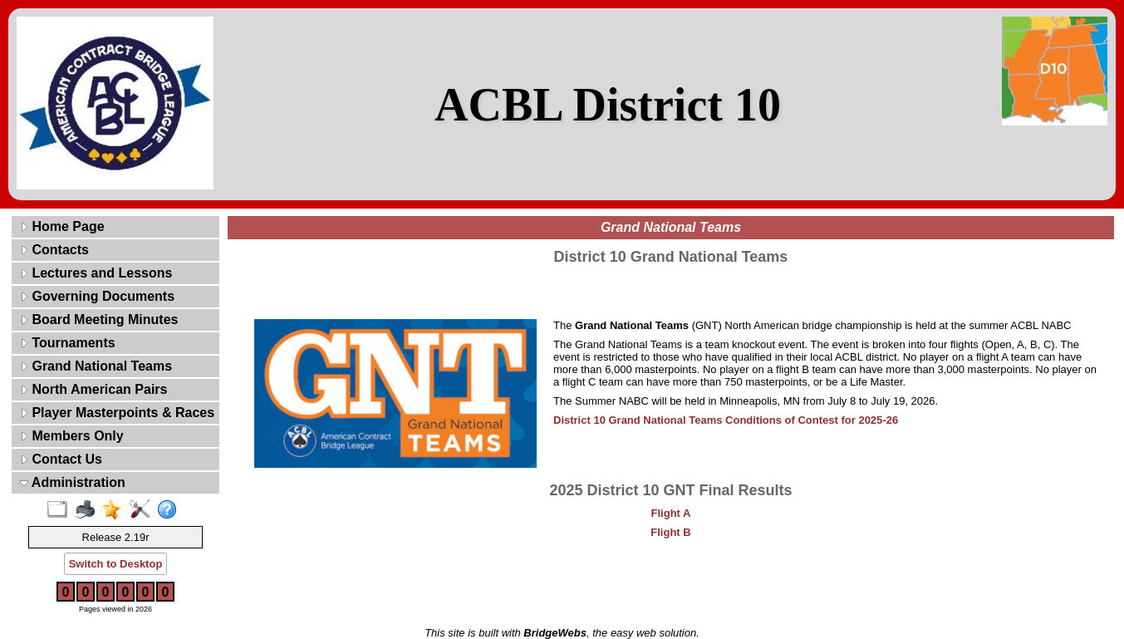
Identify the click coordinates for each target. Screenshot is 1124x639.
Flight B (670, 532)
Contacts (54, 250)
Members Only (72, 436)
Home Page (62, 226)
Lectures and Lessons (96, 273)
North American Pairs (93, 389)
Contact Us (61, 459)
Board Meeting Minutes (99, 319)
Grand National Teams (96, 366)
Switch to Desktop (116, 564)
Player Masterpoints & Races (117, 413)
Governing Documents (97, 296)
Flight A (671, 513)
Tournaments (67, 343)
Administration (72, 482)
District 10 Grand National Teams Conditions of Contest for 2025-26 (725, 420)
